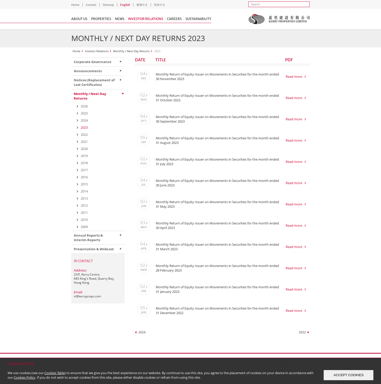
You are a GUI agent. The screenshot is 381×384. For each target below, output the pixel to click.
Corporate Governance (92, 62)
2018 (84, 163)
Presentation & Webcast (94, 249)
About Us (79, 19)
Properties (101, 19)
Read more (294, 76)
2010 (84, 219)
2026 (84, 106)
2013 (84, 198)
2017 (84, 170)
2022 (302, 332)
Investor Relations (145, 19)
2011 (84, 212)
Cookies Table (54, 373)
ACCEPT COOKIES (348, 375)
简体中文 (159, 5)
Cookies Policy (24, 377)
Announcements (88, 71)
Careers (174, 19)
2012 (84, 205)
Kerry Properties (279, 19)
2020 (84, 148)
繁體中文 (142, 5)
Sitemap (108, 5)
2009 (84, 226)
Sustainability (198, 19)
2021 (84, 141)
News (119, 19)
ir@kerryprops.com (87, 296)
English (125, 5)
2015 (84, 184)
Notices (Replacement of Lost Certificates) (94, 82)
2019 (84, 155)
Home (75, 5)
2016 (84, 177)
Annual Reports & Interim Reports (88, 237)
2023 (84, 127)
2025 (84, 113)
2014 (84, 191)
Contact (91, 5)
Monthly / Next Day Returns (131, 51)
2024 (142, 332)
